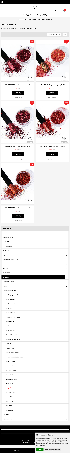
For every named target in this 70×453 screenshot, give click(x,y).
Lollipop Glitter (10, 321)
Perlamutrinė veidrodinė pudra (14, 357)
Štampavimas (8, 419)
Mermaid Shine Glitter (12, 335)
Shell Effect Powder (11, 370)
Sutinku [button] (40, 449)
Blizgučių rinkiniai (10, 299)
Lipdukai (6, 414)
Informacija (5, 427)
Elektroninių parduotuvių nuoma (30, 442)
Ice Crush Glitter (10, 313)
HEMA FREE (6, 242)
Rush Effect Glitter (11, 366)
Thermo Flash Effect (11, 379)
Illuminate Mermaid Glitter (13, 317)
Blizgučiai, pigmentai (11, 295)
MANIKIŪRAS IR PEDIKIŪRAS (11, 259)
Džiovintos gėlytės (9, 282)
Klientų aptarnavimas (9, 431)
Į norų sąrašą (18, 97)
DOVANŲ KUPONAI (8, 237)
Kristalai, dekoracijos (10, 290)
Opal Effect (9, 405)
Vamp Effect (9, 388)
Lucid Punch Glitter (11, 326)
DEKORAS (6, 277)
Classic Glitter (9, 410)
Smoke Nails (9, 375)
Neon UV (8, 343)
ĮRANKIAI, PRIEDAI (8, 264)
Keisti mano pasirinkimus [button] (52, 449)
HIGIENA (5, 268)
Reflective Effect (10, 361)
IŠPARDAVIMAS (7, 246)
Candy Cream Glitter (11, 304)
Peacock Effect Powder (12, 352)
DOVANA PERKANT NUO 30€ (11, 233)
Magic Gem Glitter (11, 330)
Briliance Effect (10, 401)
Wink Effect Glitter (11, 392)
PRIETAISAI (6, 255)
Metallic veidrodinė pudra (13, 339)
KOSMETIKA (6, 273)
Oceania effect (10, 348)
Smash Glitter (9, 397)
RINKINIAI (6, 251)
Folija (5, 286)
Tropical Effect (10, 383)
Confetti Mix (9, 308)
